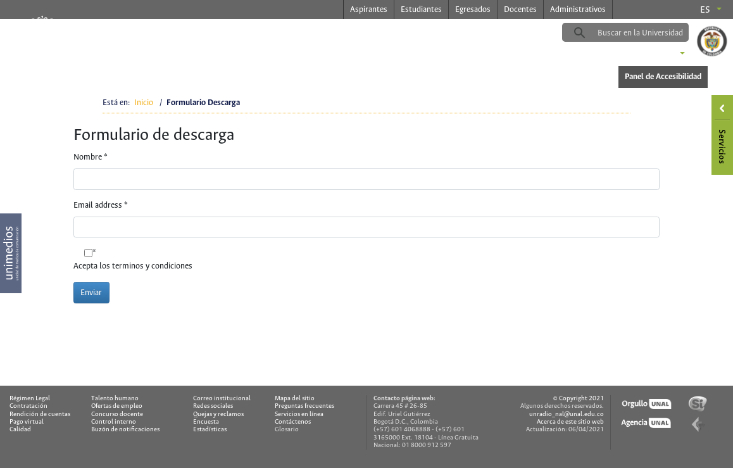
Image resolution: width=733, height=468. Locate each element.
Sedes (660, 54)
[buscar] (645, 33)
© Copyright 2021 (578, 398)
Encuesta (206, 422)
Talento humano (115, 398)
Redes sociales (213, 406)
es (705, 10)
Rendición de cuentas (39, 414)
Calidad (20, 429)
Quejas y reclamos (218, 414)
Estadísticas (210, 429)
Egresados (473, 10)
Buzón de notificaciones (125, 429)
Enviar (91, 293)
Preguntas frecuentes (304, 406)
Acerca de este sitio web (570, 422)
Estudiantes (421, 10)
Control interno (113, 422)
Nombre (90, 157)
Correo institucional (222, 398)
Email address (100, 205)
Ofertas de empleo (116, 406)
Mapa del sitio (295, 398)
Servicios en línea (299, 414)
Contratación (28, 406)
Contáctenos (293, 422)
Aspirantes (368, 10)
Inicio (143, 103)
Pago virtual (26, 422)
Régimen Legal (29, 398)
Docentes (520, 10)
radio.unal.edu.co (223, 32)
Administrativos (578, 10)
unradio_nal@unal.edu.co (566, 414)
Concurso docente (117, 414)
